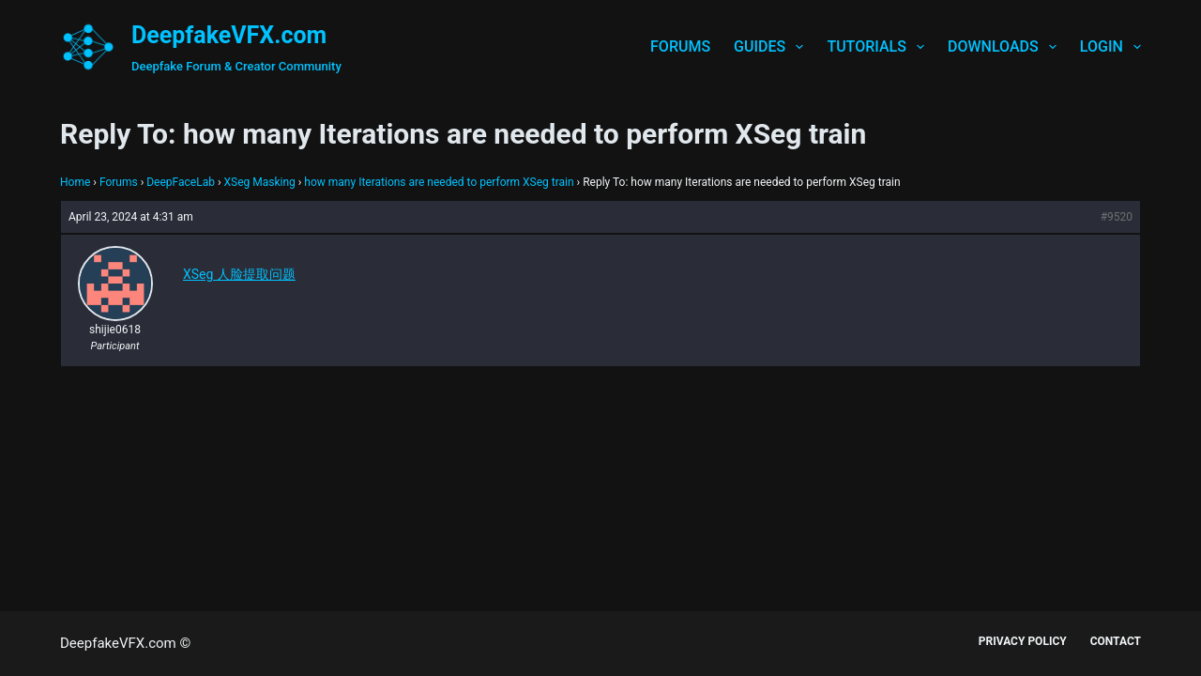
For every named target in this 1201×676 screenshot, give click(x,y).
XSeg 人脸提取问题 (239, 274)
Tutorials (879, 47)
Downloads (1006, 47)
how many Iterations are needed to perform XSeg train (438, 182)
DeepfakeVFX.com (229, 35)
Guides (772, 47)
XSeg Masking (259, 182)
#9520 (1117, 216)
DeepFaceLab (180, 182)
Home (75, 182)
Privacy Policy (1023, 641)
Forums (680, 46)
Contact (1115, 641)
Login (1110, 47)
